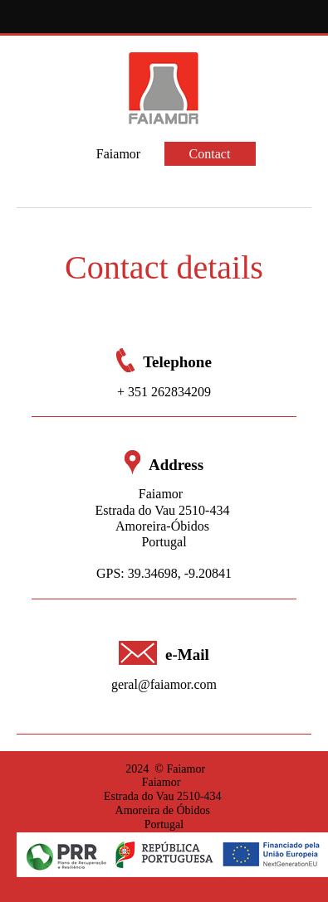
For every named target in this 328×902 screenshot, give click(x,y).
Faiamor (118, 154)
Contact (210, 154)
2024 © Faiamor (164, 769)
